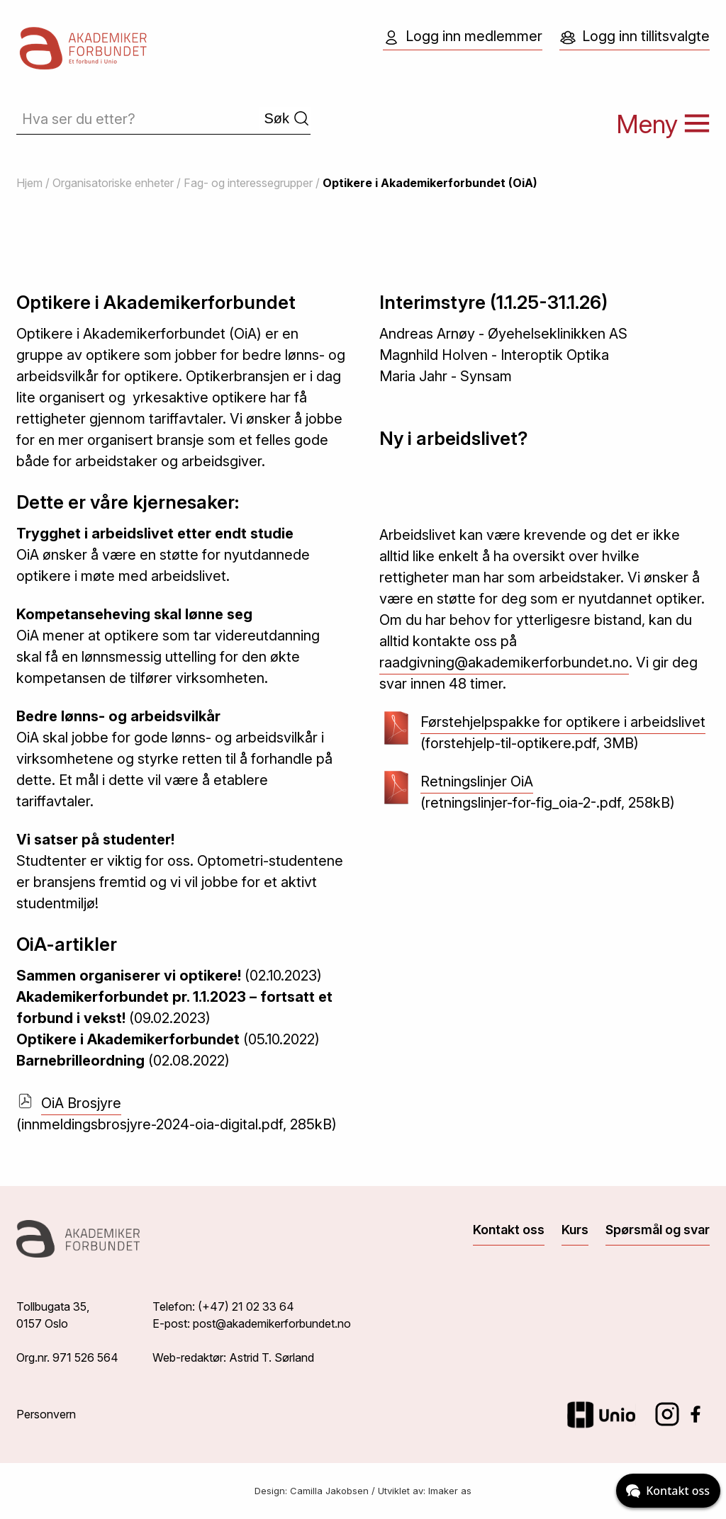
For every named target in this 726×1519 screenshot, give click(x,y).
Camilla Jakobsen (329, 1490)
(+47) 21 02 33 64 (246, 1306)
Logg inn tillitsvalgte (634, 37)
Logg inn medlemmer (462, 37)
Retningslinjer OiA (476, 783)
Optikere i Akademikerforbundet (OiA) (430, 183)
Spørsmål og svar (657, 1229)
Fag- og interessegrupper (248, 183)
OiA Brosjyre (81, 1103)
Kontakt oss (508, 1229)
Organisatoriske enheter (113, 183)
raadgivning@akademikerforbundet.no (504, 662)
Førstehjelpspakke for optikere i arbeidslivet (562, 723)
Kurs (575, 1229)
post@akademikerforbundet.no (272, 1323)
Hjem (29, 183)
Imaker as (449, 1490)
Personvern (46, 1414)
